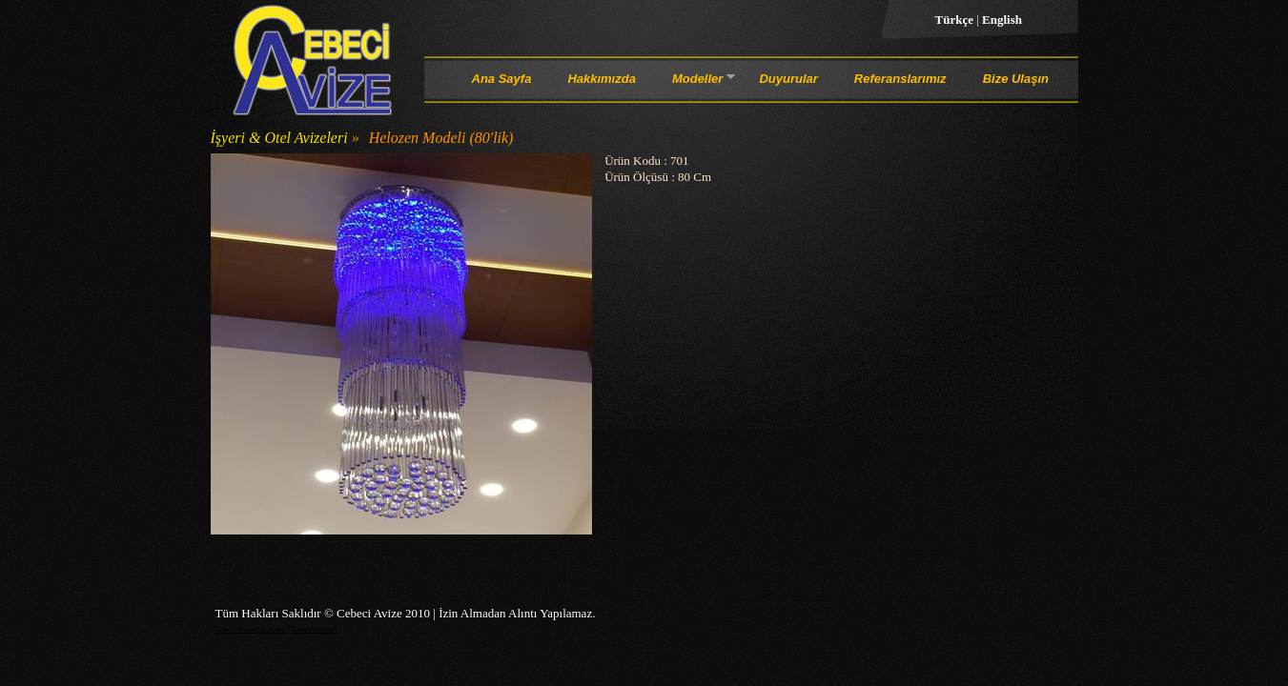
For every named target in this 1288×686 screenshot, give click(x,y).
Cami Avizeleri (314, 629)
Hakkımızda (601, 78)
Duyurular (788, 78)
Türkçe (956, 19)
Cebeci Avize (235, 629)
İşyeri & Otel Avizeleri (279, 138)
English (1002, 19)
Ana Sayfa (502, 78)
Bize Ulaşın (1016, 78)
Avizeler (273, 629)
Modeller (697, 81)
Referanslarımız (900, 78)
